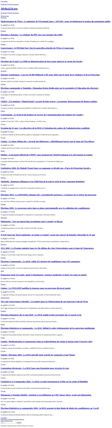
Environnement (5, 298)
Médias (3, 151)
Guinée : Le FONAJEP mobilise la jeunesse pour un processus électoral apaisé (36, 288)
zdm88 (5, 25)
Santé (2, 271)
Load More (4, 418)
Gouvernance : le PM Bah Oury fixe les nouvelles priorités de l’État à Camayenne (37, 48)
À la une (3, 124)
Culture (3, 111)
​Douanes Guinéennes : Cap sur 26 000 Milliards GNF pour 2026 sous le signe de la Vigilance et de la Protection (50, 75)
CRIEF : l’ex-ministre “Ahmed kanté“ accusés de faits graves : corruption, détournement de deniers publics (49, 101)
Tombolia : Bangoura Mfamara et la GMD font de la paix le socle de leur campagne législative (43, 181)
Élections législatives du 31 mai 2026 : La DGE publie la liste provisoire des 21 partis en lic (41, 315)
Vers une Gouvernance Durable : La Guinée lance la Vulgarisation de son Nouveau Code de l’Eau (44, 301)
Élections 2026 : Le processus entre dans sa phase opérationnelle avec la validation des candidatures (45, 208)
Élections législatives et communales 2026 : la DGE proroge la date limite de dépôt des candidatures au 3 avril (50, 408)
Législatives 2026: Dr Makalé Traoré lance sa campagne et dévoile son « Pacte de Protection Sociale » (46, 168)
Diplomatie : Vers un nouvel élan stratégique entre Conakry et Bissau (32, 221)
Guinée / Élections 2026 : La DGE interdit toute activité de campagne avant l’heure (38, 355)
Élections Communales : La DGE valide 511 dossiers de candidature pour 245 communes (40, 261)
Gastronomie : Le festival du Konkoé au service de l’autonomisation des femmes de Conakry (42, 115)
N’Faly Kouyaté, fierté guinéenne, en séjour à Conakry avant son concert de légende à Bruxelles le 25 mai (48, 235)
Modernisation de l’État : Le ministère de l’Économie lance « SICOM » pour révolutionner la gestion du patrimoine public (55, 21)
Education (3, 244)
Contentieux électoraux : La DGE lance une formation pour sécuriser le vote (35, 368)
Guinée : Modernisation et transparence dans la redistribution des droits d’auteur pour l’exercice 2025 (46, 341)
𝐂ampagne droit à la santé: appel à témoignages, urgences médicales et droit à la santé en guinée (44, 275)
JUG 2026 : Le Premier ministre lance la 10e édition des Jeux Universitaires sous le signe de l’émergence (47, 248)
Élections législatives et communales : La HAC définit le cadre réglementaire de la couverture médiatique (48, 328)
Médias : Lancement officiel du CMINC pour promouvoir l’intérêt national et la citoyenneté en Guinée (46, 155)
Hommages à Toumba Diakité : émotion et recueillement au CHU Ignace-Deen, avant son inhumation (46, 395)
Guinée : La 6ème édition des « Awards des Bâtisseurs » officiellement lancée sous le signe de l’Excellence (47, 141)
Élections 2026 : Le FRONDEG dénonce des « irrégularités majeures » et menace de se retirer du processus (48, 195)
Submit (19, 422)
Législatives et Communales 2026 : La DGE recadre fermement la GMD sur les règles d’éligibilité (44, 381)
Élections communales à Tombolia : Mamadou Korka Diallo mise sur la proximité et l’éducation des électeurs (49, 88)
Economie (3, 17)
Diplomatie (4, 217)
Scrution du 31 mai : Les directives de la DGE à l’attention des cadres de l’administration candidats (45, 128)
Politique (3, 31)
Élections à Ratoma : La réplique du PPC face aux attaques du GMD (31, 35)
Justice (3, 97)
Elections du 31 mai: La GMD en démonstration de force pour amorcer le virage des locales (41, 61)
